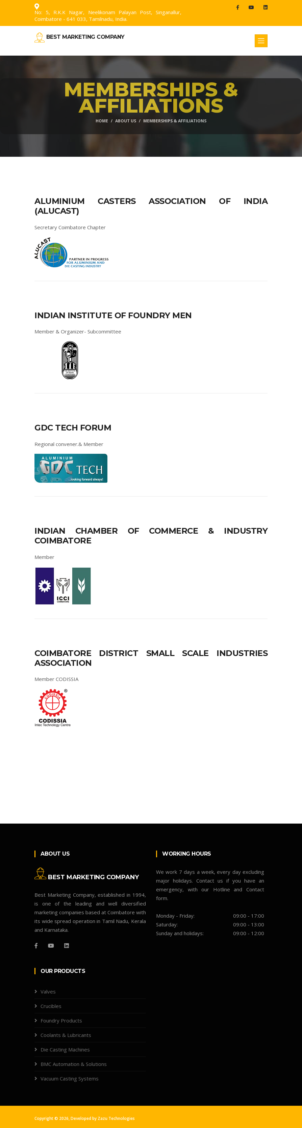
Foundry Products (61, 1020)
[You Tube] (51, 946)
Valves (48, 991)
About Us (125, 121)
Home (102, 121)
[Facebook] (36, 946)
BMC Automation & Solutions (74, 1064)
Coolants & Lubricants (66, 1035)
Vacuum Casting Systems (70, 1078)
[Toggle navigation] (261, 40)
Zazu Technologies (116, 1118)
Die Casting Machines (65, 1049)
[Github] (66, 946)
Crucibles (51, 1006)
